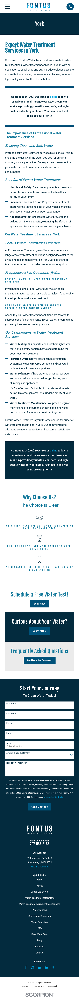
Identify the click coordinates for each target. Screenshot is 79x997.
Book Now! (39, 603)
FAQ (39, 928)
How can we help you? (16, 763)
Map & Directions (39, 866)
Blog (39, 940)
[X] (53, 967)
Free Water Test (39, 934)
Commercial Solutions (39, 916)
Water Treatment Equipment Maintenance (39, 904)
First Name (11, 703)
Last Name (11, 713)
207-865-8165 (39, 844)
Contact (39, 952)
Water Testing (40, 910)
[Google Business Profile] (46, 967)
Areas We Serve (39, 891)
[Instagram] (32, 967)
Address (10, 743)
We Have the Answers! (39, 660)
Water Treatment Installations (40, 898)
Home (39, 879)
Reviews (39, 946)
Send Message (39, 806)
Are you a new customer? (18, 753)
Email (9, 733)
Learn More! (39, 631)
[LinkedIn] (39, 967)
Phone (9, 723)
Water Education (39, 922)
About (40, 885)
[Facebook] (26, 967)
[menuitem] (25, 986)
